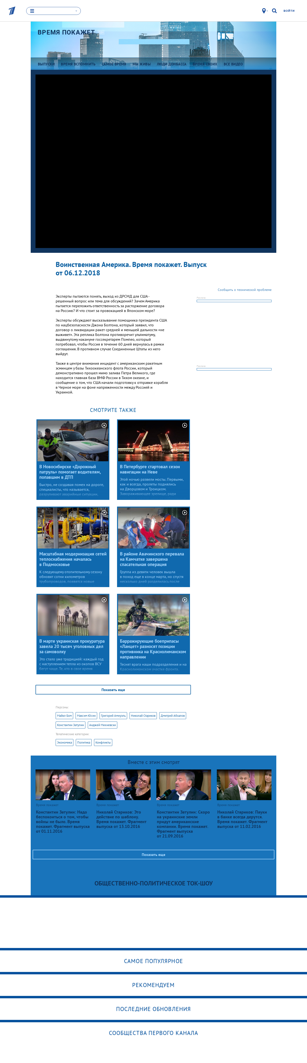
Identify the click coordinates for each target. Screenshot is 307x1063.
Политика (83, 742)
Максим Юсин (86, 716)
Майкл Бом (64, 716)
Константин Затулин (70, 725)
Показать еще (113, 689)
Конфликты (103, 742)
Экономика (64, 742)
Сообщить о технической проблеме (245, 290)
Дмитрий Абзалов (173, 716)
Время (66, 32)
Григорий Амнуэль (113, 716)
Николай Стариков (143, 716)
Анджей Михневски (102, 725)
